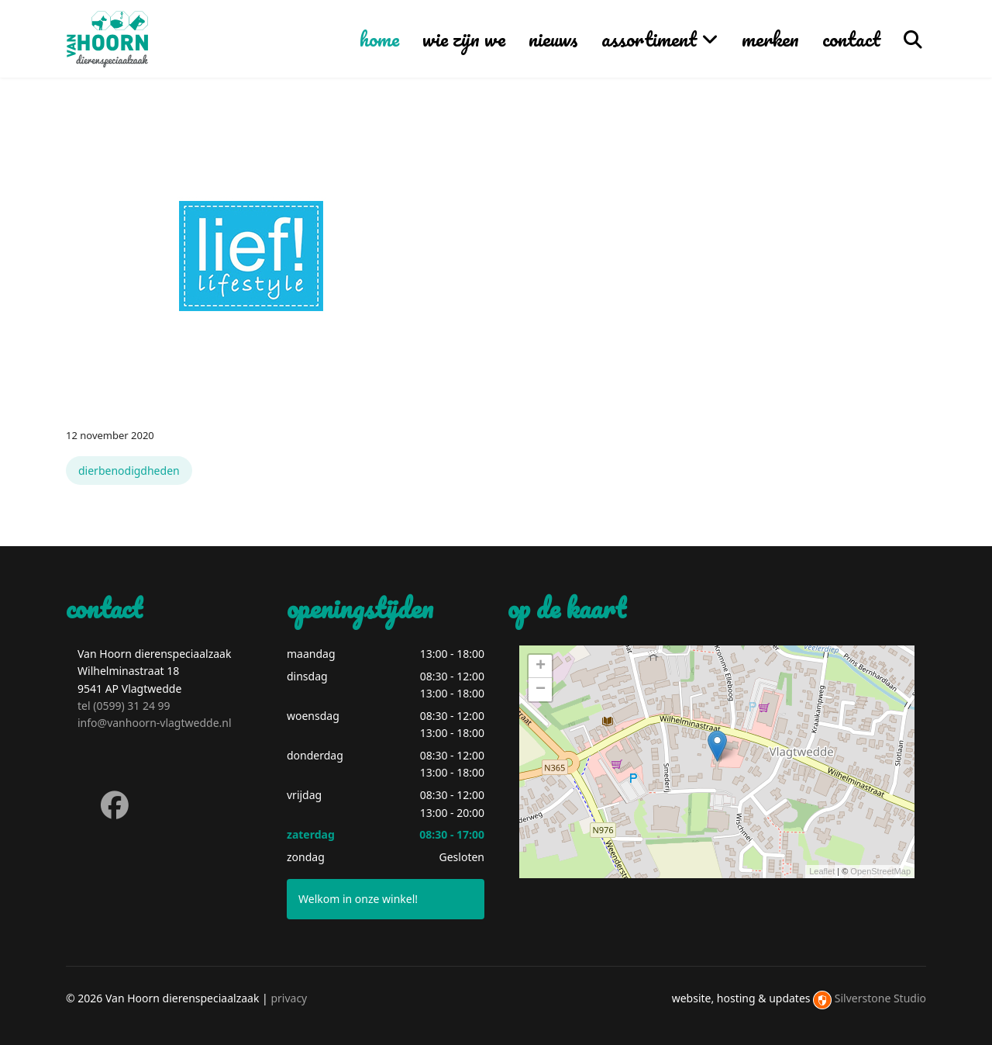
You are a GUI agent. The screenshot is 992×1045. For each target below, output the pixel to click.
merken (770, 38)
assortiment (649, 38)
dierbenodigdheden (129, 470)
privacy (288, 998)
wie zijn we (463, 38)
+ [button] (541, 666)
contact (851, 38)
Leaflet (822, 871)
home (379, 38)
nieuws (553, 38)
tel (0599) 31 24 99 (124, 705)
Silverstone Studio (880, 998)
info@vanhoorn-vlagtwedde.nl (155, 722)
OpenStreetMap (880, 871)
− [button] (541, 689)
